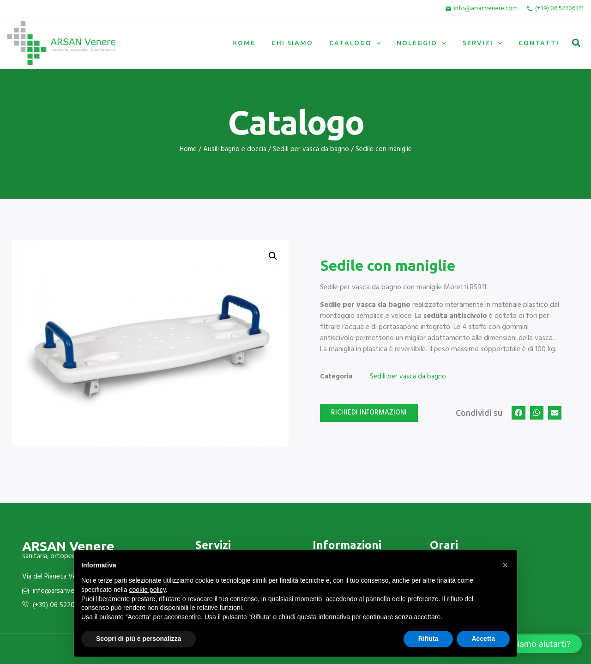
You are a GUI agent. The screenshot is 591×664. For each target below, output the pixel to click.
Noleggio (421, 43)
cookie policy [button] (147, 589)
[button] (576, 43)
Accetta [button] (483, 638)
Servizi (482, 43)
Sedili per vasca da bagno (311, 149)
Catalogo (355, 43)
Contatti (539, 43)
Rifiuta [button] (428, 638)
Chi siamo (292, 43)
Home (243, 43)
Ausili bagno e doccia (234, 149)
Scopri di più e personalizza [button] (138, 638)
